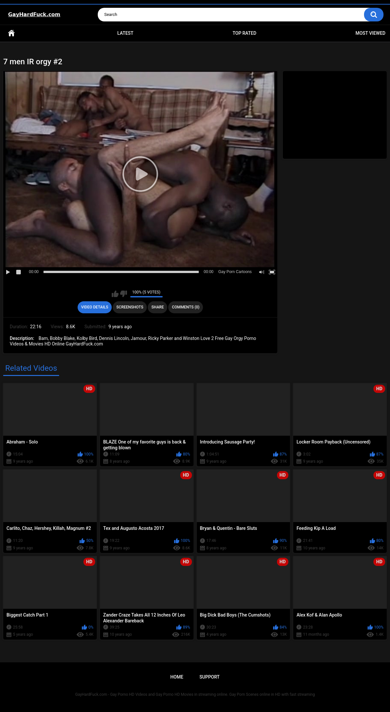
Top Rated (244, 33)
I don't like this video (123, 294)
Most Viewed (370, 33)
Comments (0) (185, 307)
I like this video (115, 294)
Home (11, 33)
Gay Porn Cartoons (235, 271)
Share (157, 307)
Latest (125, 33)
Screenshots (129, 307)
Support (209, 677)
